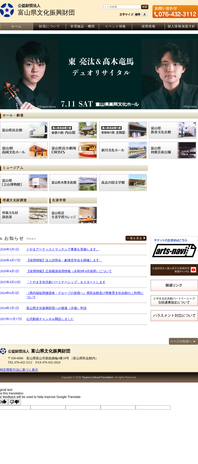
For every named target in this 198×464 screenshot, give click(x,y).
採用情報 (148, 26)
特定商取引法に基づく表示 (19, 369)
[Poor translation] (14, 402)
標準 (137, 14)
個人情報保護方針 (181, 26)
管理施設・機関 (82, 26)
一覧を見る (134, 238)
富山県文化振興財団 (48, 9)
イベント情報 (115, 26)
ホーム (16, 26)
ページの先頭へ (181, 341)
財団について (49, 26)
